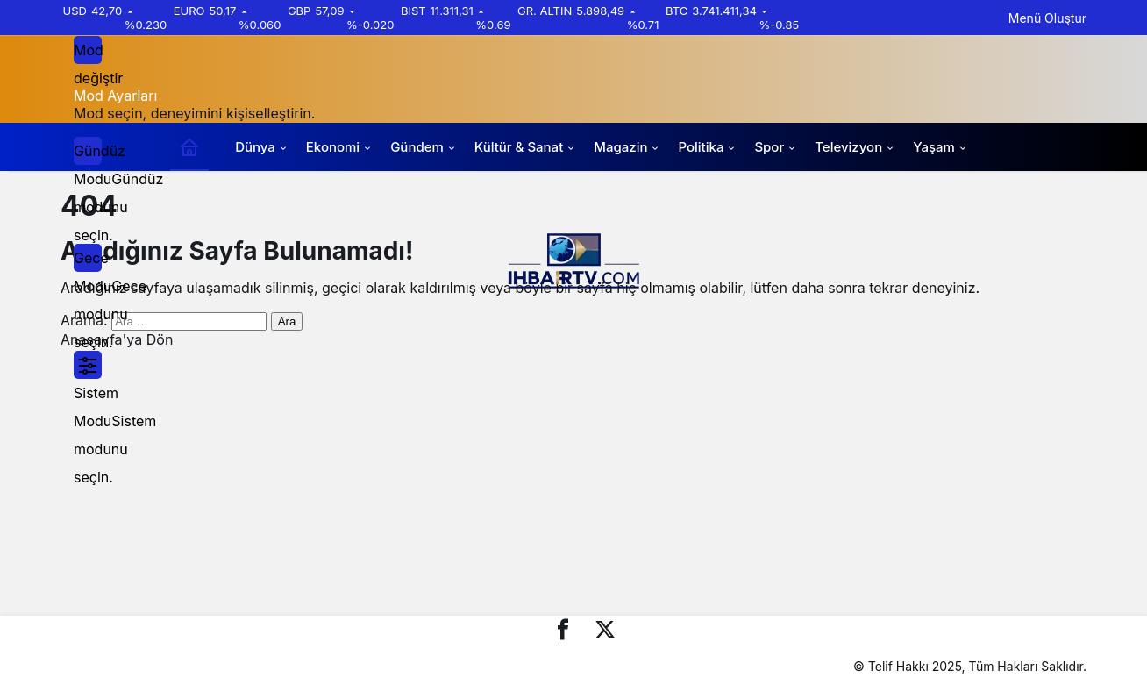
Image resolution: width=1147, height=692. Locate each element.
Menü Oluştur (1047, 18)
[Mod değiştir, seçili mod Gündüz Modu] (88, 50)
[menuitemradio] (88, 151)
